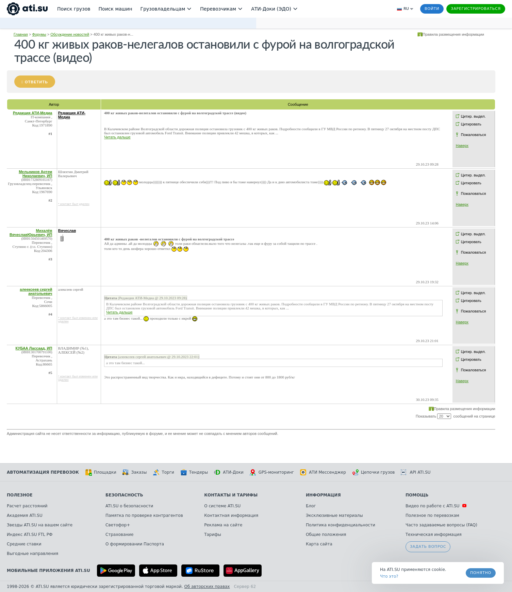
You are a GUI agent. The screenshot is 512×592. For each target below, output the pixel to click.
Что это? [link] (389, 576)
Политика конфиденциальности (340, 525)
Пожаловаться (473, 135)
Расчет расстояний (27, 506)
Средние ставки (24, 544)
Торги (163, 472)
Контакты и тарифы (231, 495)
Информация (323, 495)
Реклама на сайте (223, 525)
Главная (21, 34)
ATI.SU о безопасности (129, 506)
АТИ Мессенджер (323, 472)
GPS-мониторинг (272, 472)
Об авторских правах (207, 586)
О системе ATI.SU (222, 506)
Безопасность (124, 495)
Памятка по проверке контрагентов (144, 515)
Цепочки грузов (373, 472)
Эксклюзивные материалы (334, 515)
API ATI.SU (415, 472)
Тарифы (212, 534)
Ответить (36, 82)
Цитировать (471, 124)
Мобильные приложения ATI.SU (48, 570)
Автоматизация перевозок (43, 472)
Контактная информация (231, 515)
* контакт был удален (73, 204)
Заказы (134, 472)
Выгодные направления (32, 553)
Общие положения (326, 534)
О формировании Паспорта (134, 544)
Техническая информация (434, 534)
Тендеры (194, 472)
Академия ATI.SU (25, 515)
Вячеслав (67, 231)
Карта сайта (319, 544)
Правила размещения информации (453, 34)
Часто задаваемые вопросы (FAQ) (441, 525)
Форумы (39, 34)
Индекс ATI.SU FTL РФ (29, 534)
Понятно (480, 573)
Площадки (100, 472)
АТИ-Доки (229, 472)
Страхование (119, 534)
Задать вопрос (428, 546)
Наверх (462, 145)
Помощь (417, 495)
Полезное (19, 495)
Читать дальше (117, 137)
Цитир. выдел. (473, 116)
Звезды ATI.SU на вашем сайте (39, 525)
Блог (311, 506)
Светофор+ (117, 525)
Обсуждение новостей (69, 34)
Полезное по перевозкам (432, 515)
